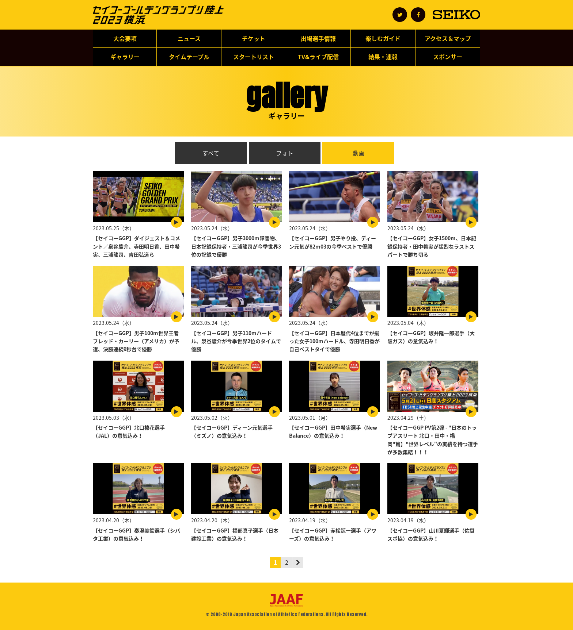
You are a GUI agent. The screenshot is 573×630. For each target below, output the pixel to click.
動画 (358, 153)
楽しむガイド (383, 38)
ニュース (189, 38)
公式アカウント (399, 14)
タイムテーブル (189, 56)
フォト (284, 153)
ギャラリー (125, 56)
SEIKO (456, 14)
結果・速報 (383, 56)
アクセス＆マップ (448, 38)
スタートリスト (253, 56)
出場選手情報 (318, 38)
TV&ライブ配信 (318, 56)
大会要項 (125, 38)
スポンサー (447, 56)
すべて (210, 153)
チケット (253, 38)
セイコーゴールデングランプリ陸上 (158, 14)
